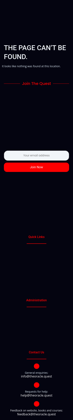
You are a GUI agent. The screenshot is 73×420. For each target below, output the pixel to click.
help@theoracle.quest (36, 395)
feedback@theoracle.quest (36, 414)
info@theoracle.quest (36, 376)
